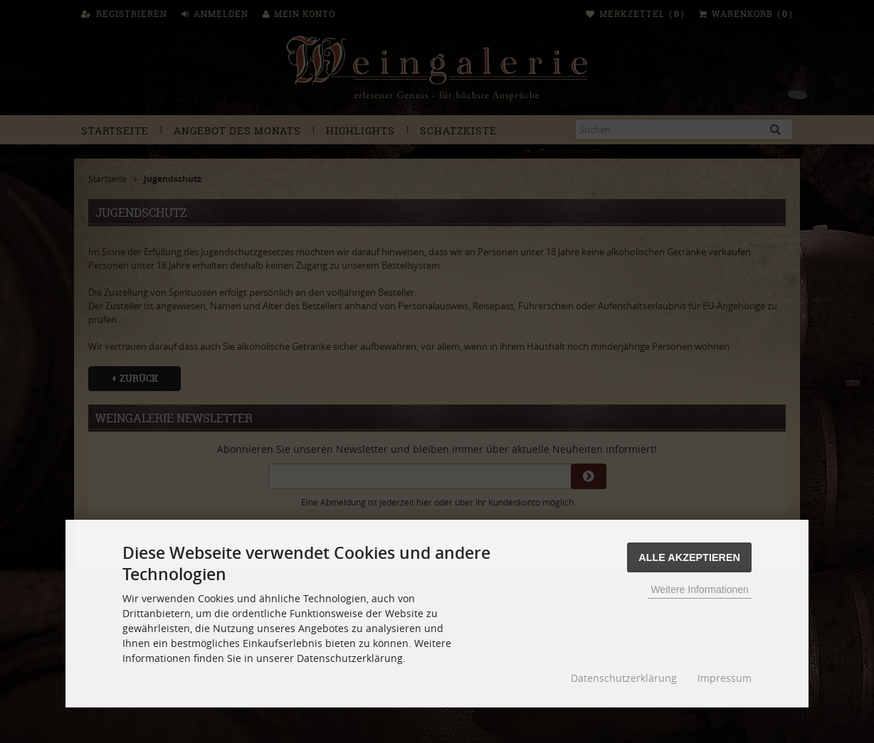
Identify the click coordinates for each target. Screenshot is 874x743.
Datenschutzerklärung (624, 678)
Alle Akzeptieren (689, 557)
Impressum (724, 678)
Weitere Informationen (699, 589)
